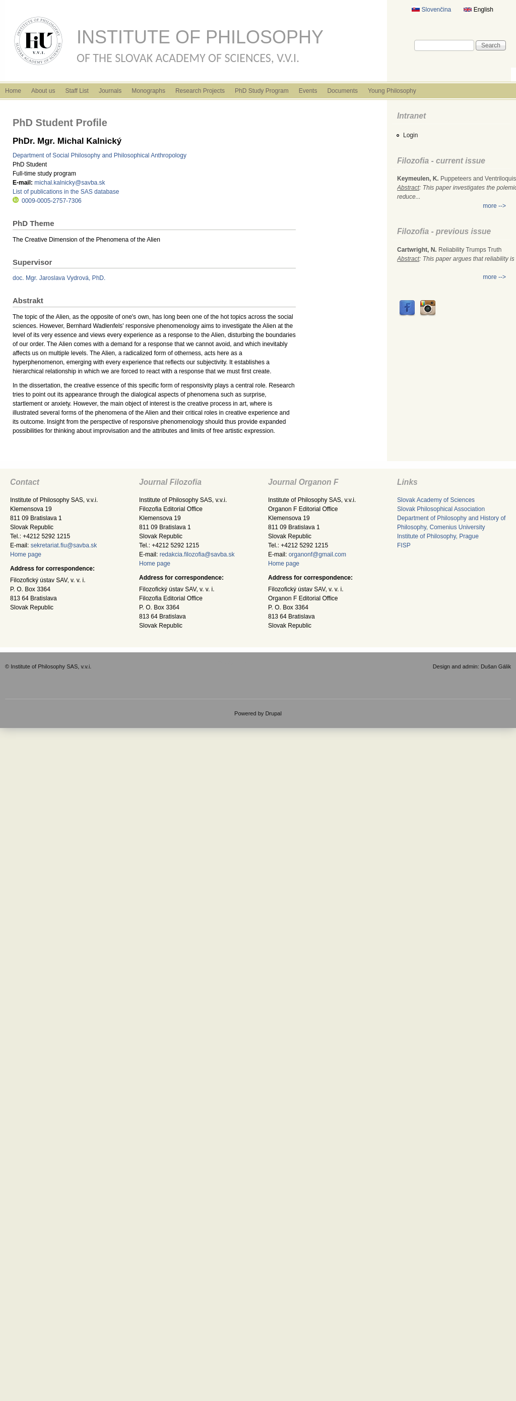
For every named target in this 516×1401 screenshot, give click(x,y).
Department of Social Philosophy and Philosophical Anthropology (99, 155)
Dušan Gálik (496, 666)
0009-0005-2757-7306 (47, 200)
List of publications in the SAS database (66, 191)
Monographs (148, 90)
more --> (494, 205)
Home (13, 90)
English (478, 9)
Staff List (76, 90)
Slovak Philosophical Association (441, 509)
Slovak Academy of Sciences (436, 499)
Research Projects (200, 90)
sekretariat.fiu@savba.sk (64, 545)
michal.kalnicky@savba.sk (69, 182)
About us (43, 90)
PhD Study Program (262, 90)
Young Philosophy (392, 90)
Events (308, 90)
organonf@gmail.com (317, 554)
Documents (342, 90)
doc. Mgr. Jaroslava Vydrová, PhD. (59, 278)
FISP (404, 545)
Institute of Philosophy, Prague (438, 536)
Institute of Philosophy (200, 37)
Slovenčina (431, 9)
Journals (110, 90)
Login (410, 135)
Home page (25, 554)
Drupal (273, 713)
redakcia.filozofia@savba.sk (197, 554)
